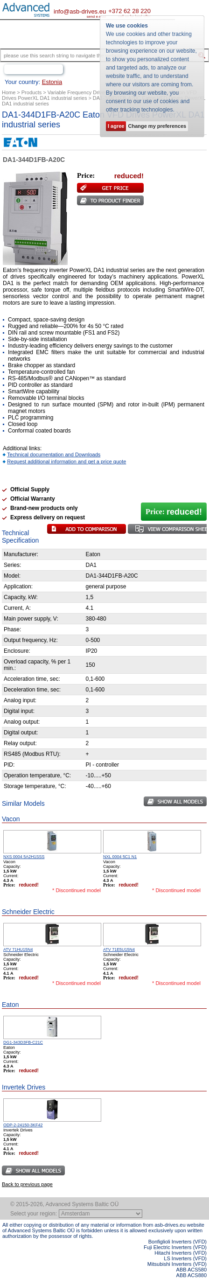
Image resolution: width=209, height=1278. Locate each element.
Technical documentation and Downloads (53, 454)
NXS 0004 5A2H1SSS (23, 856)
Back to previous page (27, 1184)
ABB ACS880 (191, 1275)
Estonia (52, 81)
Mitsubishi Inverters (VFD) (177, 1264)
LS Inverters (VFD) (185, 1258)
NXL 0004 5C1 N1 (120, 856)
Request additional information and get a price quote (66, 461)
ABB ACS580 (191, 1269)
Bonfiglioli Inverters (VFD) (177, 1241)
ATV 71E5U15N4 (119, 949)
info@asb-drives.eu (80, 11)
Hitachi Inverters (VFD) (180, 1253)
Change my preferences (157, 126)
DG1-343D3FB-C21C (23, 1042)
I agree (116, 126)
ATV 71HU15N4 (18, 949)
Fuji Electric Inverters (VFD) (175, 1247)
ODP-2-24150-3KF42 (22, 1125)
